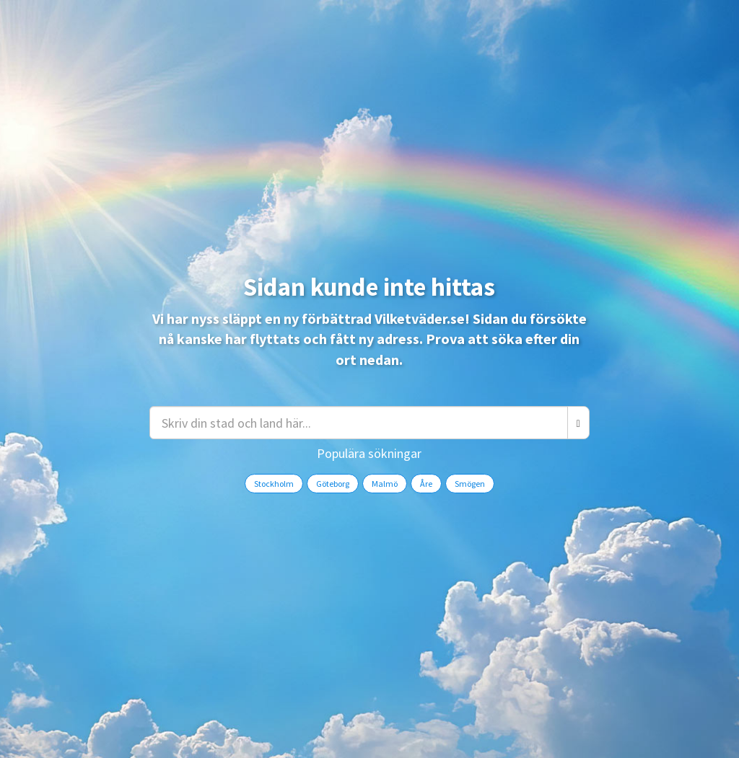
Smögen (470, 483)
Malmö (385, 483)
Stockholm (274, 483)
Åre (426, 483)
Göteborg (332, 483)
